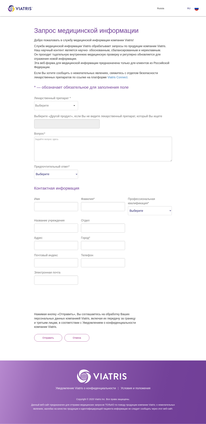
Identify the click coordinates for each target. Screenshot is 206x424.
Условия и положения (135, 388)
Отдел (85, 220)
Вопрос (39, 133)
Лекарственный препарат (52, 98)
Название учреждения (49, 220)
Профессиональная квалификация (141, 201)
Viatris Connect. (117, 77)
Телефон (87, 255)
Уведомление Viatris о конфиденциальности (86, 388)
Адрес (38, 237)
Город (85, 237)
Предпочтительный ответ (52, 166)
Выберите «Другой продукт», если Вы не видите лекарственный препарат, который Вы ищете (98, 116)
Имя (37, 199)
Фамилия (88, 199)
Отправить (48, 338)
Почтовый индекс (46, 255)
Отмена (77, 338)
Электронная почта (47, 272)
